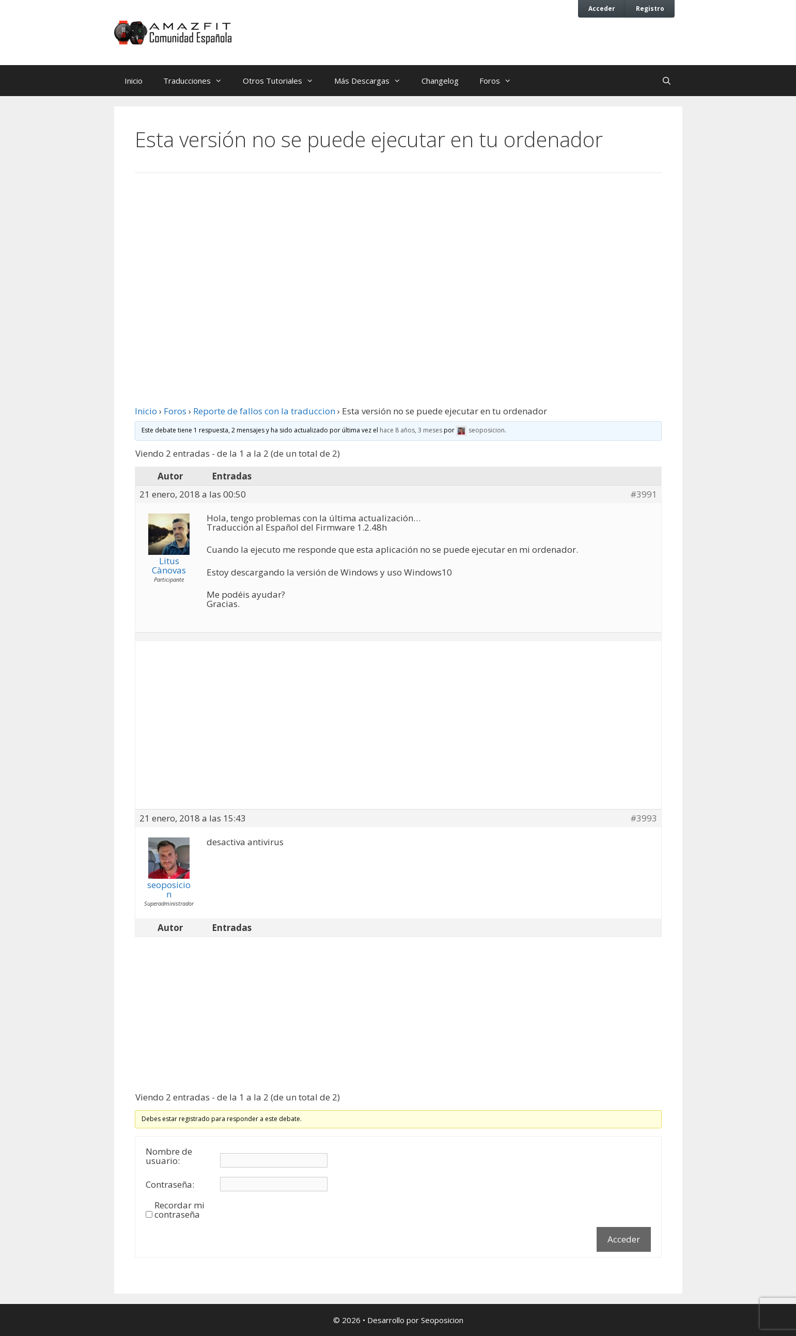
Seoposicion (442, 1320)
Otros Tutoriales (283, 80)
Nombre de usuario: (169, 1156)
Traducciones (197, 80)
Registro (650, 8)
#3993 (643, 818)
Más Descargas (372, 80)
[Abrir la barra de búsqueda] (666, 80)
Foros (500, 80)
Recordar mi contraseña (179, 1210)
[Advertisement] (398, 266)
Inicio (133, 80)
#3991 (643, 494)
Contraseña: (170, 1184)
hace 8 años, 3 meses (411, 430)
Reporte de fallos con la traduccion (264, 411)
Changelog (440, 80)
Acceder (601, 8)
